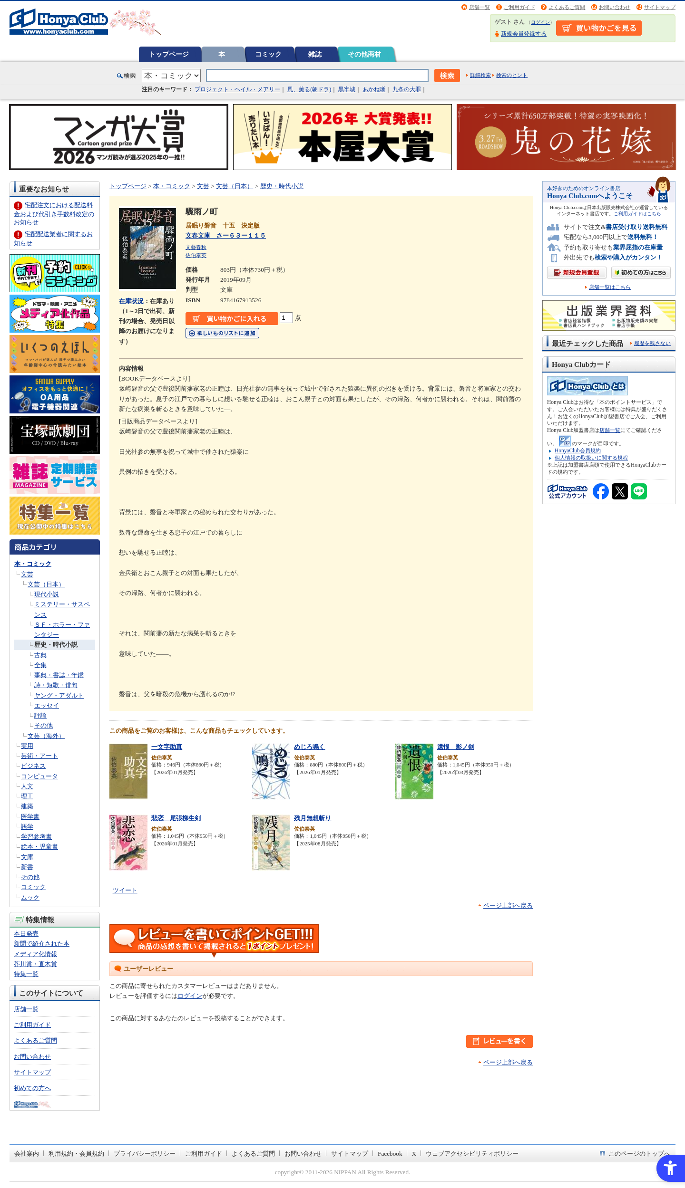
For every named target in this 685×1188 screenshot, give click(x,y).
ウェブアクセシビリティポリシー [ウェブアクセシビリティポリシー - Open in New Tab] (472, 1153)
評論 (40, 715)
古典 (40, 655)
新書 (27, 867)
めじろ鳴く (309, 746)
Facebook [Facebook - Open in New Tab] (390, 1153)
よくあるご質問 (566, 7)
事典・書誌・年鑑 (59, 675)
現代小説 (46, 594)
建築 (27, 806)
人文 (27, 786)
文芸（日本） (46, 584)
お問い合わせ (614, 7)
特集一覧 (26, 973)
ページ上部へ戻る (508, 905)
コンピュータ (39, 776)
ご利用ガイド (519, 7)
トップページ (169, 54)
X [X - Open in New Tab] (414, 1153)
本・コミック (32, 563)
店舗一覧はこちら (610, 287)
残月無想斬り (312, 818)
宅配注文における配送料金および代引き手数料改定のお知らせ (54, 213)
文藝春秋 (196, 247)
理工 (27, 796)
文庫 (27, 857)
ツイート (125, 890)
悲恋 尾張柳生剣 (176, 818)
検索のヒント (512, 75)
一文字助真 (166, 746)
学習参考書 (36, 836)
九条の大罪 (406, 89)
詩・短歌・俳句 (56, 685)
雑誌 (315, 54)
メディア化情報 (35, 954)
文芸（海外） (46, 735)
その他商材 (364, 54)
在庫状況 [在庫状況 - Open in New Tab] (131, 301)
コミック (268, 54)
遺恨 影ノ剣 (455, 746)
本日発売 (26, 933)
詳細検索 (480, 75)
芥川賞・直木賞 (35, 964)
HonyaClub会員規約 (578, 450)
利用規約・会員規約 (76, 1153)
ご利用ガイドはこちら (637, 213)
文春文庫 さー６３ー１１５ (226, 235)
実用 (27, 745)
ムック (30, 897)
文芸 (27, 574)
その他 (43, 725)
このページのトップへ (639, 1153)
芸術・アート (39, 755)
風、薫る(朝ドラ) (309, 89)
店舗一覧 (479, 7)
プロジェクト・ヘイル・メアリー (237, 89)
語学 (27, 826)
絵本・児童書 (39, 846)
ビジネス (33, 765)
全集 (40, 665)
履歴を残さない (652, 343)
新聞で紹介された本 (41, 943)
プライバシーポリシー (145, 1153)
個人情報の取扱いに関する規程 (591, 457)
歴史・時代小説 (56, 644)
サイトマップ (659, 7)
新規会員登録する (524, 33)
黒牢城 (346, 89)
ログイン (540, 22)
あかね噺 (373, 89)
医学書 (30, 816)
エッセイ (46, 705)
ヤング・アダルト (59, 695)
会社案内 (26, 1153)
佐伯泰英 (196, 255)
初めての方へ (32, 1088)
